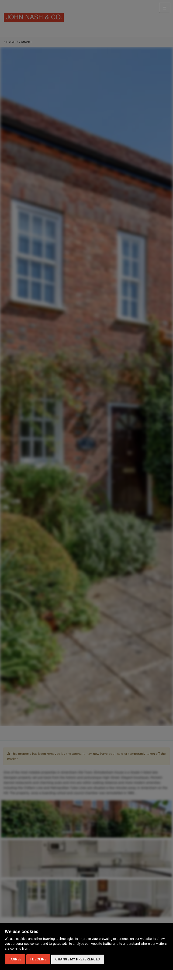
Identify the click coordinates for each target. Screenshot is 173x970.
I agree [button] (15, 959)
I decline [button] (38, 959)
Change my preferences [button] (77, 959)
